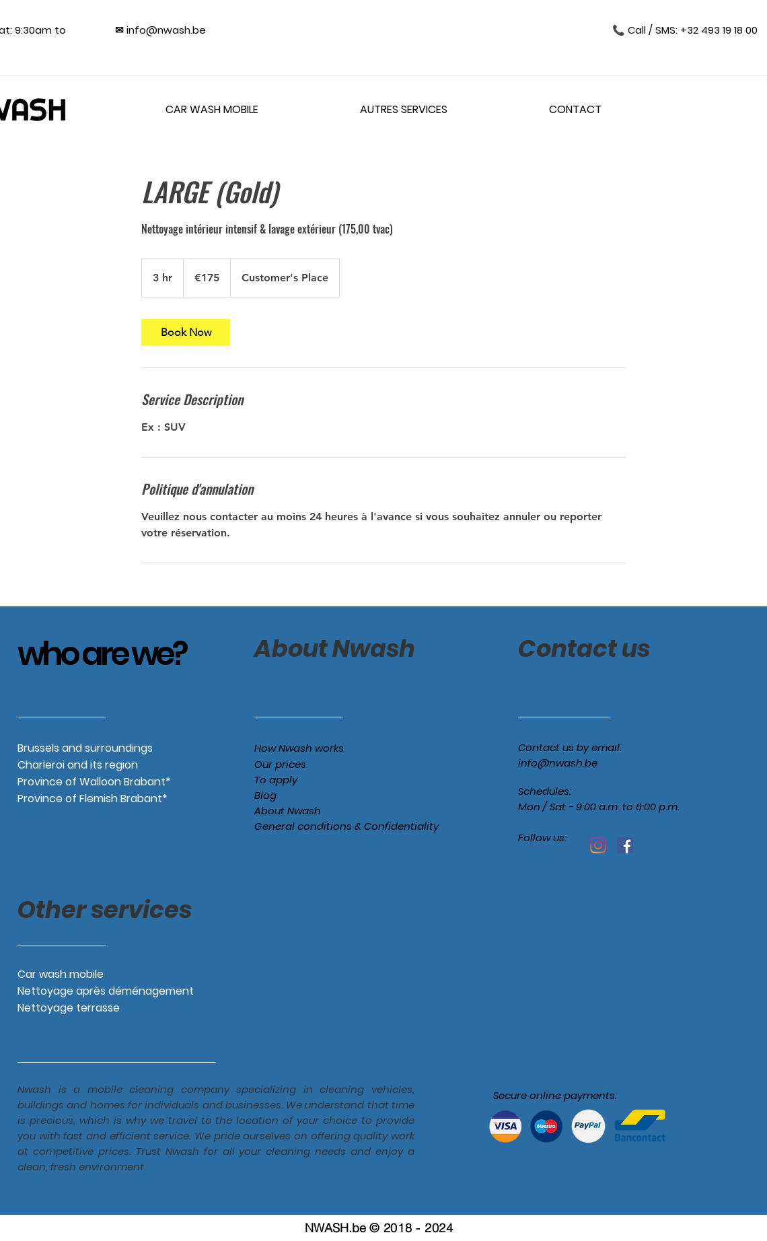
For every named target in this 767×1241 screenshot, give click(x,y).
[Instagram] (598, 845)
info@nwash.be (557, 763)
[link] (185, 332)
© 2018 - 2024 (411, 1228)
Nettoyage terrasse (68, 1008)
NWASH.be (335, 1228)
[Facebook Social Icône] (625, 845)
